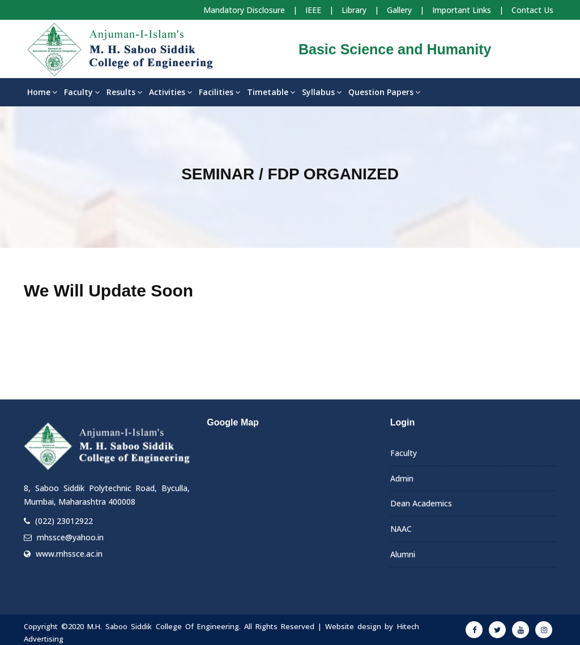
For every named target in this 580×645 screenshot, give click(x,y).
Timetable (271, 92)
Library (354, 10)
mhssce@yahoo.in (70, 537)
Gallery (399, 10)
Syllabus (322, 92)
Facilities (219, 92)
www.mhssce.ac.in (69, 553)
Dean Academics (421, 503)
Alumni (402, 554)
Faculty (82, 92)
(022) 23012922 (64, 520)
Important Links (461, 10)
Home (42, 92)
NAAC (401, 528)
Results (124, 92)
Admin (401, 478)
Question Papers (384, 92)
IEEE (313, 10)
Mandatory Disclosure (244, 10)
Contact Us (532, 10)
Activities (170, 92)
